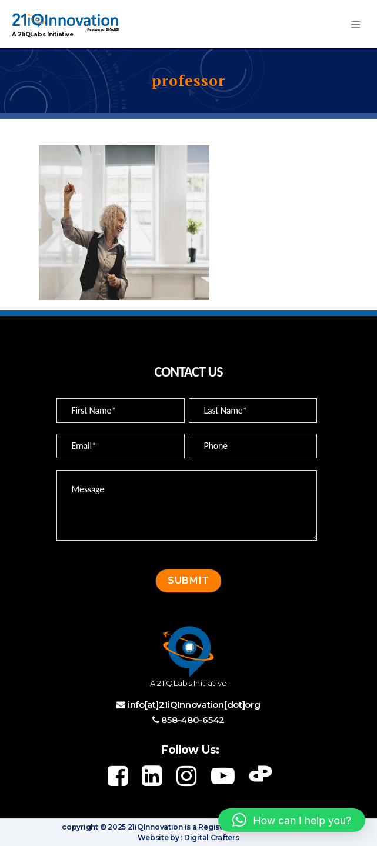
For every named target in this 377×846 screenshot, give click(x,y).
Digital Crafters (210, 837)
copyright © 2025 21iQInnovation (122, 826)
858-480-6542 (193, 719)
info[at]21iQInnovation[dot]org (194, 704)
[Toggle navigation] (355, 24)
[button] (291, 820)
